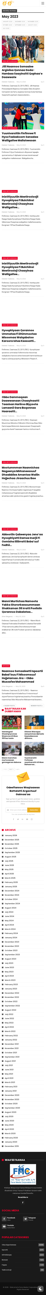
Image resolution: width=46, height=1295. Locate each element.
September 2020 (12, 1108)
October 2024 (11, 899)
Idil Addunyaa (7, 1255)
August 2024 (10, 908)
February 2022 (11, 1035)
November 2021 (12, 1048)
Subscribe (34, 810)
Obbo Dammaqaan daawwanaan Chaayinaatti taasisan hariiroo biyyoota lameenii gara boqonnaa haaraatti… (20, 404)
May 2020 (9, 1125)
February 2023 (11, 984)
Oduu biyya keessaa (10, 61)
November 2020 (12, 1099)
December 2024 (12, 891)
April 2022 (9, 1027)
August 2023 (10, 959)
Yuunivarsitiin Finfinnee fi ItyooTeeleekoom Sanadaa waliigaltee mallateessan (20, 137)
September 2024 (12, 903)
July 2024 (9, 912)
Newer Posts (37, 706)
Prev (5, 769)
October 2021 (11, 1052)
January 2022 (11, 1040)
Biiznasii (5, 1260)
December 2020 (12, 1095)
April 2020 (9, 1129)
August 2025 (32, 25)
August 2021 (10, 1061)
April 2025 (9, 874)
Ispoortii (6, 666)
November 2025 (33, 22)
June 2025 (9, 865)
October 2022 (11, 1001)
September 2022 (12, 1006)
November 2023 (12, 946)
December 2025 (20, 22)
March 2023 (10, 980)
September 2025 (20, 25)
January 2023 (11, 989)
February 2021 (11, 1086)
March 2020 (10, 1133)
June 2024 (9, 916)
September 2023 (12, 954)
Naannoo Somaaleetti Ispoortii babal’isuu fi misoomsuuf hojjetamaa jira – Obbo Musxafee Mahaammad (22, 676)
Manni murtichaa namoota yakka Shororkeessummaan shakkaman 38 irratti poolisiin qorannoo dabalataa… (22, 606)
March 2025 (10, 878)
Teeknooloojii (6, 1270)
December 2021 (12, 1044)
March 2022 (10, 1031)
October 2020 (11, 1103)
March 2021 (10, 1082)
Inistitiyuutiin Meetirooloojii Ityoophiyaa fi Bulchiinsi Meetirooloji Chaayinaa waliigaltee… (20, 202)
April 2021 (9, 1078)
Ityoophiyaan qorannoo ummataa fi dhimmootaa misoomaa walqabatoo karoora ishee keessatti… (19, 336)
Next (11, 769)
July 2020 (9, 1116)
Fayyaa (4, 1265)
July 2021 (9, 1065)
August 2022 (10, 1010)
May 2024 (9, 920)
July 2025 (6, 28)
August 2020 (10, 1112)
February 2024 (11, 933)
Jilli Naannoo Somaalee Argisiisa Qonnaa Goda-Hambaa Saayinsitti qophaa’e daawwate (22, 72)
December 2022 (12, 993)
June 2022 (9, 1018)
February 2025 (11, 882)
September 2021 (12, 1057)
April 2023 (9, 976)
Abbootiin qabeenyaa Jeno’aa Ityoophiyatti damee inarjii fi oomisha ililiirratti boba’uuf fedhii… (22, 540)
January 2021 (11, 1091)
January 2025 (11, 886)
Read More (23, 1197)
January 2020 (11, 1142)
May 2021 (9, 1074)
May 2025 (9, 869)
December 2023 (12, 942)
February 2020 (11, 1138)
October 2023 (11, 950)
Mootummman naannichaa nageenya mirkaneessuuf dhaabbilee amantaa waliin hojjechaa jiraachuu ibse (20, 473)
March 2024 (10, 929)
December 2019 (12, 1146)
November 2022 (12, 997)
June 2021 (9, 1069)
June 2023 (9, 967)
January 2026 (7, 22)
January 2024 (11, 937)
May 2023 (9, 972)
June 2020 (9, 1121)
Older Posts (9, 706)
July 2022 (9, 1014)
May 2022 (9, 1023)
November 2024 (12, 895)
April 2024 (9, 925)
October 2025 (7, 25)
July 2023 (9, 963)
